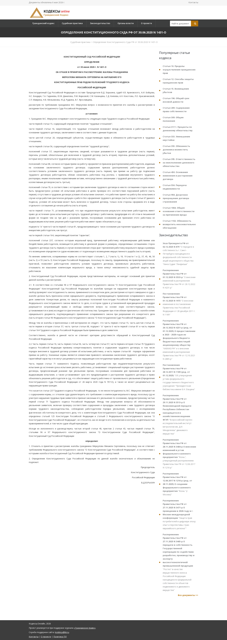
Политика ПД (59, 636)
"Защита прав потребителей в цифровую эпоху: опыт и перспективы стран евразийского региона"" (179, 514)
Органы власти (126, 23)
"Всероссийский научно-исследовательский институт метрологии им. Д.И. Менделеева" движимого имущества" (178, 414)
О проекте (146, 23)
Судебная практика (72, 23)
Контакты (193, 2)
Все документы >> (188, 595)
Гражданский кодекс (43, 23)
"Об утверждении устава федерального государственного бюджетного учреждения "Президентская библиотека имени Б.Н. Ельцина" (179, 377)
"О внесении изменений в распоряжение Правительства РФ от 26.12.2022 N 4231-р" (179, 279)
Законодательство (100, 23)
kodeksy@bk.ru (62, 632)
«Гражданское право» (85, 628)
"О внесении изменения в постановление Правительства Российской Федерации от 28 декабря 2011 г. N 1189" (179, 304)
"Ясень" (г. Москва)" (177, 484)
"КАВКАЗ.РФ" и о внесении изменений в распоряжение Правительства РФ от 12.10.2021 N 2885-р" (179, 339)
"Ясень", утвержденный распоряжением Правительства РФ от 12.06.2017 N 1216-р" (179, 453)
